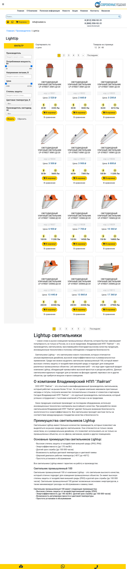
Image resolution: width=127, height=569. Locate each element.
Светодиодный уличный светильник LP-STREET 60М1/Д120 (79, 150)
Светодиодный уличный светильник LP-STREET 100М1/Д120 (109, 150)
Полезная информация (50, 11)
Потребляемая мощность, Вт (18, 62)
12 (96, 47)
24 (99, 47)
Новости (66, 11)
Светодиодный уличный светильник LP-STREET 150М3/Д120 (109, 215)
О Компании (32, 11)
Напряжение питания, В (17, 72)
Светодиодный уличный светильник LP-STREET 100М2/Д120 (49, 215)
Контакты (94, 11)
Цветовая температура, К (18, 100)
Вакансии (106, 11)
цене (39, 47)
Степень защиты (14, 91)
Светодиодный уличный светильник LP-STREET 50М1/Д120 (49, 150)
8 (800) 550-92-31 (93, 23)
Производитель (13, 53)
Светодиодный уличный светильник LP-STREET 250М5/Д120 (109, 281)
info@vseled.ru (39, 22)
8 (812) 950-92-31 (93, 20)
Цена (8, 81)
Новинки (84, 11)
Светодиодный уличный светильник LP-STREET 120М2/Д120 (79, 215)
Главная (20, 11)
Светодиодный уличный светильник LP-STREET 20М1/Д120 (49, 84)
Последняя (92, 55)
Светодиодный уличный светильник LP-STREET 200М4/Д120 (79, 281)
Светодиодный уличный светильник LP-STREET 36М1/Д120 (109, 84)
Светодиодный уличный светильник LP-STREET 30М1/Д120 (79, 84)
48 (102, 47)
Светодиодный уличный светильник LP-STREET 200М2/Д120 (49, 281)
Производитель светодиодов (18, 109)
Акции (75, 11)
